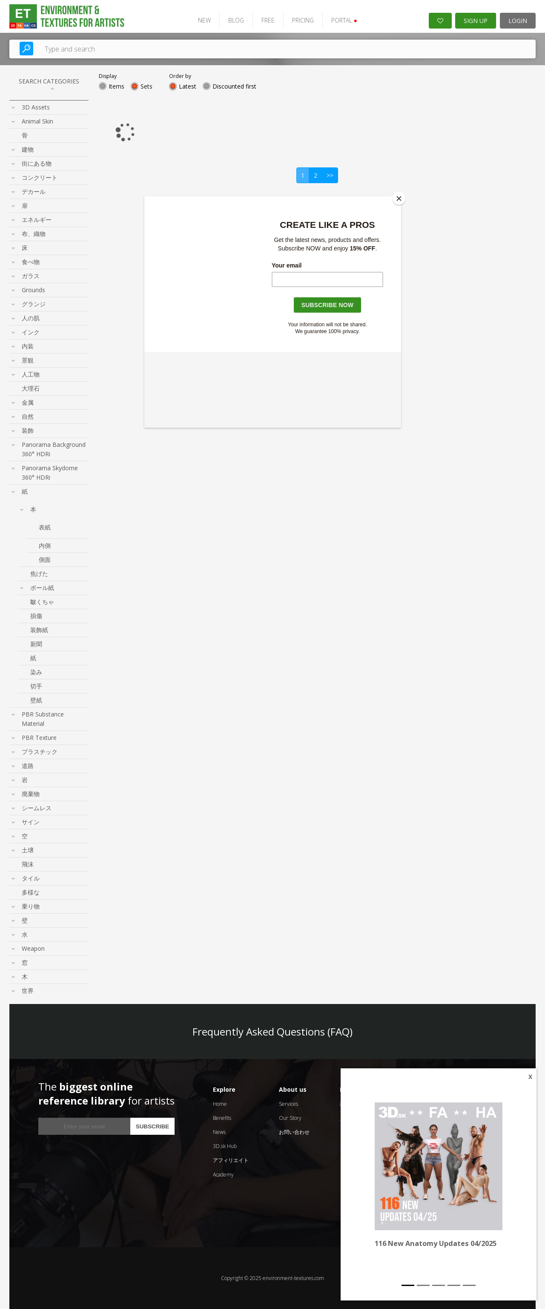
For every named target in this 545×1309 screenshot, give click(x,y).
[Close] (399, 198)
